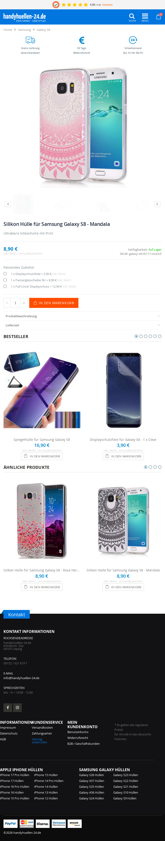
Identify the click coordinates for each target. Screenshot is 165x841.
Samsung (24, 30)
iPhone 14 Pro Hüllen (48, 781)
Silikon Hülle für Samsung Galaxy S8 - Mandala (123, 570)
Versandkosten (42, 727)
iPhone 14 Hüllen (46, 786)
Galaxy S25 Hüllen (91, 786)
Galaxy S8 (43, 30)
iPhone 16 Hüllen (12, 792)
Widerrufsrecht (77, 738)
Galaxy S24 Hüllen (91, 798)
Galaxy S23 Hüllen (125, 775)
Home (8, 30)
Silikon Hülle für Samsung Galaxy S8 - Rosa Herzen (42, 570)
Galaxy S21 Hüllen (125, 786)
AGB (3, 739)
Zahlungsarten (42, 733)
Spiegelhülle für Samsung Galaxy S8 (42, 439)
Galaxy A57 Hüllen (91, 781)
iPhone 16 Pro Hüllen (14, 786)
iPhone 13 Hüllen (46, 792)
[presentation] (82, 316)
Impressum (8, 727)
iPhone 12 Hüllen (46, 798)
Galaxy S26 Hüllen (91, 775)
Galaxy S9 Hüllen (124, 798)
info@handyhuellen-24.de (21, 678)
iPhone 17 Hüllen (12, 781)
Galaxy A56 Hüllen (91, 792)
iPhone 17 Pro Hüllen (14, 775)
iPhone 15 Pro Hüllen (14, 798)
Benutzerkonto (77, 732)
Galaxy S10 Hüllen (125, 792)
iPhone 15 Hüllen (46, 775)
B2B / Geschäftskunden (83, 743)
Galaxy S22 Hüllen (125, 781)
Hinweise (107, 4)
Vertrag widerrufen (39, 740)
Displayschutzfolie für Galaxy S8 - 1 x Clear (123, 439)
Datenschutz (9, 733)
